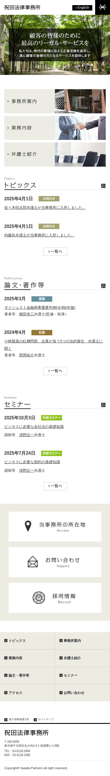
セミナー (70, 675)
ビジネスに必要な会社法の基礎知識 (34, 426)
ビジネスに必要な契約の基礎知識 (32, 462)
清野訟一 (26, 435)
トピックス (17, 641)
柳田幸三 (26, 314)
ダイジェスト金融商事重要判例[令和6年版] (39, 307)
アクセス (15, 693)
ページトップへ (100, 766)
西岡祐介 (26, 355)
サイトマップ (46, 719)
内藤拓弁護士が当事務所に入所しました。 (39, 235)
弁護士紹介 (72, 658)
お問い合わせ (74, 693)
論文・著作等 (19, 675)
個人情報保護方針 (19, 719)
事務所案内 (72, 641)
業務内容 (15, 658)
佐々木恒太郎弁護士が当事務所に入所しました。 (45, 207)
